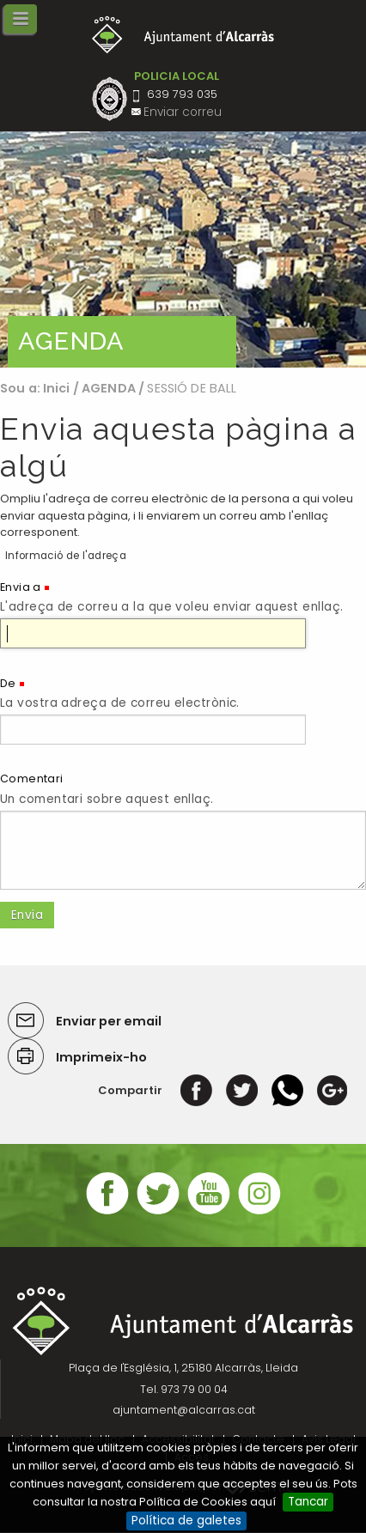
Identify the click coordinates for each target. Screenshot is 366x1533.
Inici (56, 388)
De (8, 683)
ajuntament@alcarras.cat (184, 1409)
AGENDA (109, 388)
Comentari (32, 778)
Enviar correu (182, 112)
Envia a (20, 587)
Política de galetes (186, 1520)
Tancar (308, 1501)
